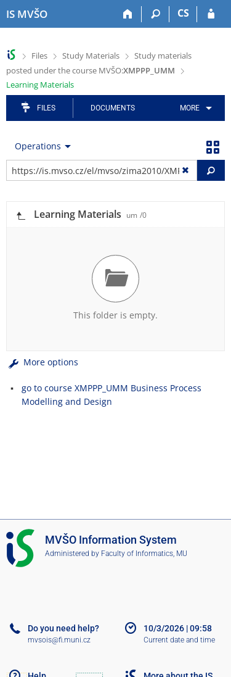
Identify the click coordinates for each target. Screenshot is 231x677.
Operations (38, 146)
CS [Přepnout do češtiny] (183, 13)
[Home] (128, 14)
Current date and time (179, 640)
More (190, 108)
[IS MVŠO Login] (211, 14)
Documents (113, 108)
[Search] (155, 14)
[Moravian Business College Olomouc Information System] (26, 14)
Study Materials (91, 55)
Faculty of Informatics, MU (144, 553)
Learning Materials (40, 84)
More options (42, 362)
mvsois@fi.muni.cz (59, 640)
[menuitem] (194, 108)
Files (39, 55)
